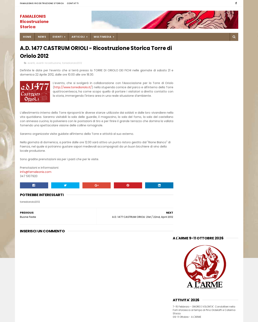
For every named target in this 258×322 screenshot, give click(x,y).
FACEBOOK (180, 142)
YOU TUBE (179, 150)
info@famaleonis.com (35, 177)
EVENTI (58, 36)
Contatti (73, 3)
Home (27, 36)
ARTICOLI (78, 36)
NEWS (42, 36)
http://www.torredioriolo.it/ (84, 88)
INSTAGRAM (181, 146)
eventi (31, 63)
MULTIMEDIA (102, 36)
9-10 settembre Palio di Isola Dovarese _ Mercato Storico (210, 296)
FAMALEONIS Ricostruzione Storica (42, 3)
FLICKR (177, 154)
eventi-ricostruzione (48, 63)
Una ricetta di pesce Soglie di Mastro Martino (210, 259)
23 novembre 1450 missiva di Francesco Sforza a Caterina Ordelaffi (210, 279)
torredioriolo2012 (72, 63)
